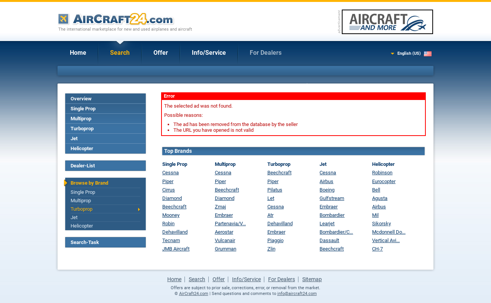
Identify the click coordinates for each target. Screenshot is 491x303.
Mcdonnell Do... (388, 232)
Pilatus (274, 190)
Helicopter (82, 148)
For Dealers (266, 52)
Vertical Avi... (386, 240)
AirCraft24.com (193, 293)
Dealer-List (83, 166)
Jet (74, 138)
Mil (375, 215)
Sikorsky (381, 223)
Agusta (379, 198)
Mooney (171, 215)
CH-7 (377, 249)
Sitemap (312, 279)
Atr (270, 215)
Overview (81, 99)
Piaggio (275, 240)
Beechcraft (174, 207)
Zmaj (220, 207)
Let (270, 198)
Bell (376, 190)
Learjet (327, 223)
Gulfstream (332, 198)
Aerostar (224, 232)
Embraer (224, 215)
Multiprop (81, 118)
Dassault (329, 240)
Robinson (382, 172)
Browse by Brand (89, 183)
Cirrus (168, 190)
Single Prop (83, 108)
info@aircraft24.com (297, 293)
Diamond (172, 198)
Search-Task (85, 242)
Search (120, 52)
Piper (167, 181)
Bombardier (332, 215)
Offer (160, 52)
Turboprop (82, 128)
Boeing (327, 190)
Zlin (271, 249)
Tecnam (171, 240)
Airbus (326, 181)
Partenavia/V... (230, 223)
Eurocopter (383, 181)
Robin (168, 223)
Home (78, 52)
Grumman (225, 249)
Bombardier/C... (336, 232)
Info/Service (209, 52)
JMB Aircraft (175, 249)
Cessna (170, 172)
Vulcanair (225, 240)
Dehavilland (175, 232)
